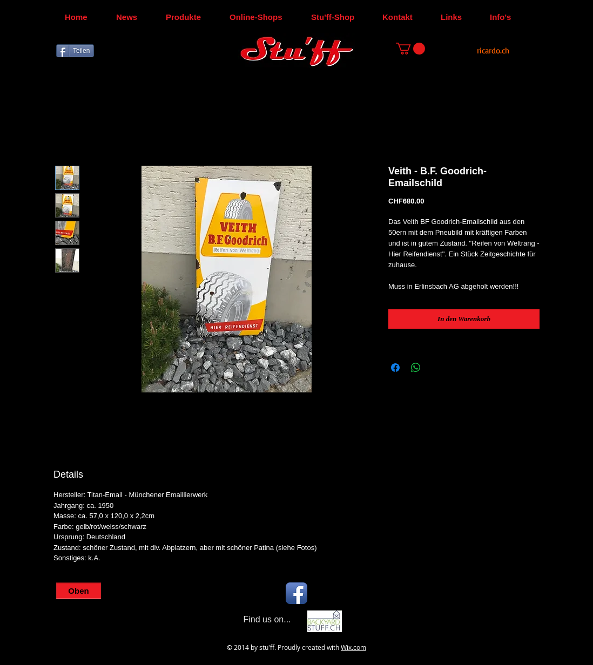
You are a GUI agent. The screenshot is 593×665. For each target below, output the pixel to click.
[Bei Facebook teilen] (395, 367)
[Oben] (78, 590)
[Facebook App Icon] (296, 593)
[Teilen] (75, 50)
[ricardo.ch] (493, 50)
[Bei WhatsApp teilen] (415, 367)
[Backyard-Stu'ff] (324, 621)
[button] (410, 49)
